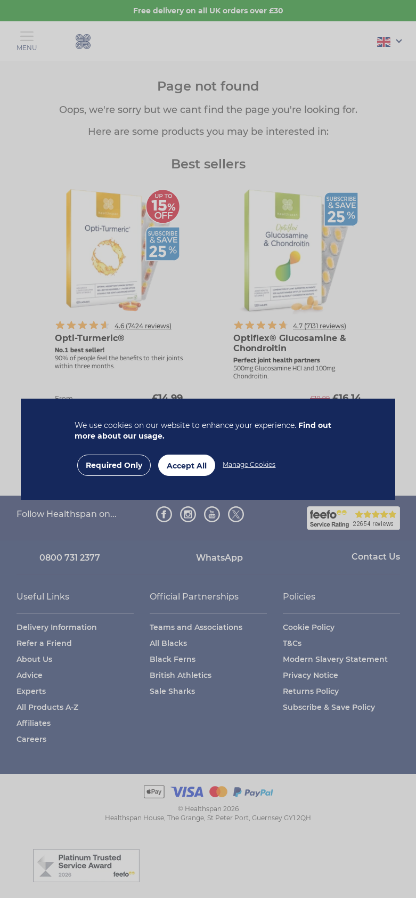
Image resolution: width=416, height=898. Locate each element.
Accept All (187, 466)
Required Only (114, 465)
